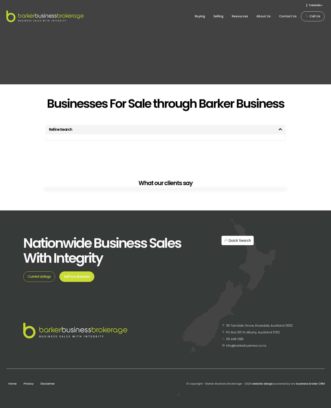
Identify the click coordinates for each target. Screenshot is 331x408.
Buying (200, 16)
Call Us (312, 16)
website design (262, 383)
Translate (316, 5)
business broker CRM (310, 383)
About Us (263, 16)
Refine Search (60, 129)
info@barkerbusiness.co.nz (246, 345)
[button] (237, 240)
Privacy (29, 383)
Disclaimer (48, 383)
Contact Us (288, 16)
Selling (218, 16)
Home (12, 383)
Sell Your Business (77, 276)
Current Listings (39, 276)
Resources (240, 16)
